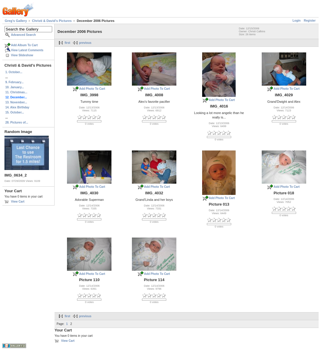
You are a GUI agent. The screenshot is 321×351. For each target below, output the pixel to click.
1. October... (13, 72)
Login (297, 20)
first (67, 42)
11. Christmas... (16, 92)
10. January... (14, 87)
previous (85, 42)
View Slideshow (22, 55)
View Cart (17, 201)
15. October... (14, 112)
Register (310, 20)
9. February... (14, 82)
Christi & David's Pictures (52, 21)
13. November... (16, 102)
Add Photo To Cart (92, 88)
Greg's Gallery (16, 21)
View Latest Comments (27, 50)
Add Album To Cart (24, 45)
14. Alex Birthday (17, 107)
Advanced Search (23, 34)
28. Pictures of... (16, 122)
